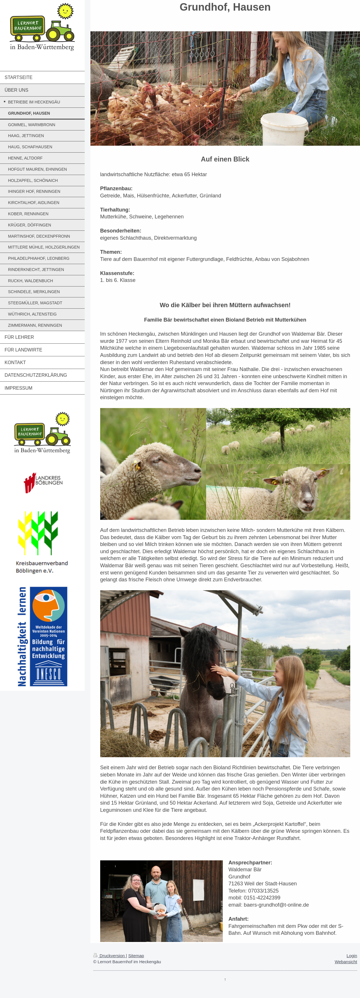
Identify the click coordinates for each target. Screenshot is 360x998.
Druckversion (109, 955)
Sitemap (136, 955)
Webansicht (346, 961)
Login (352, 955)
